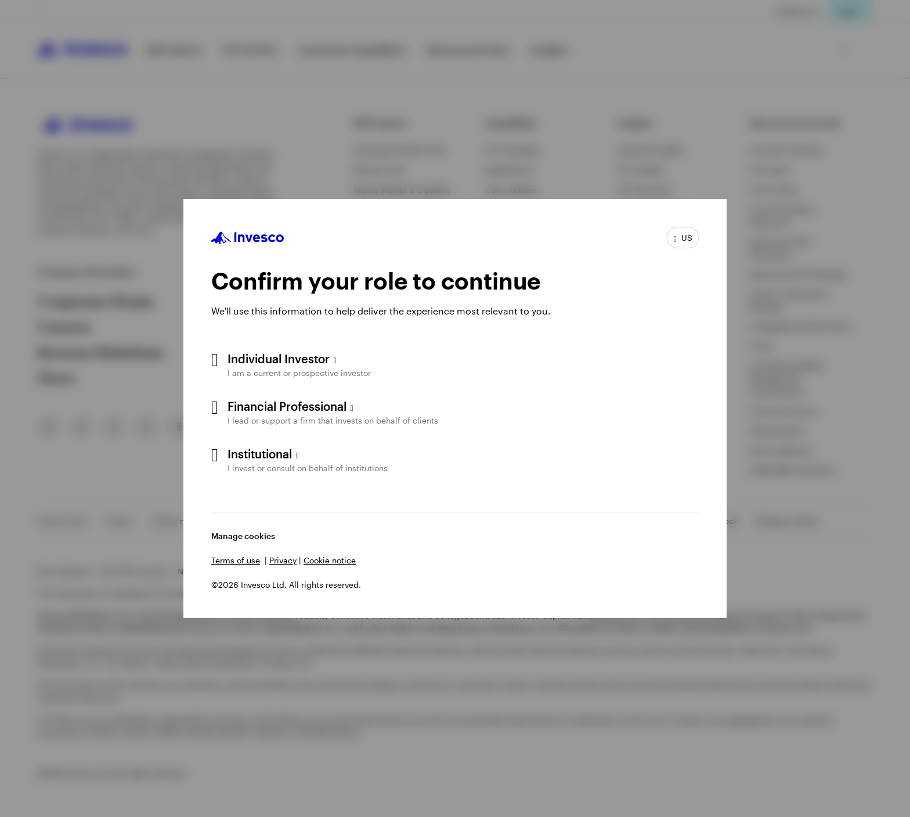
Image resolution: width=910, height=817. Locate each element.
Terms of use (235, 560)
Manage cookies (243, 536)
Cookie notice (330, 560)
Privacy (283, 560)
